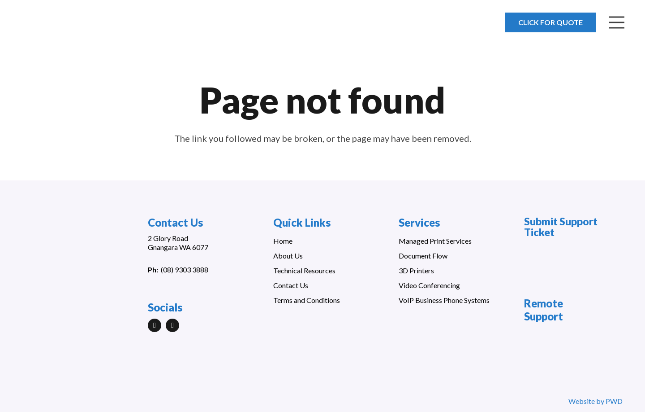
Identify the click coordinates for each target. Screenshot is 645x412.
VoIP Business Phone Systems (444, 300)
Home (282, 241)
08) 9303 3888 (185, 269)
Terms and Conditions (306, 300)
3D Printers (416, 270)
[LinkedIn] (154, 325)
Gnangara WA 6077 (178, 247)
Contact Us (290, 285)
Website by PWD (595, 401)
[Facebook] (172, 325)
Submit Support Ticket (561, 226)
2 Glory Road (168, 238)
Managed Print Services (435, 241)
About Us (288, 255)
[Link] (59, 27)
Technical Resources (304, 270)
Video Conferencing (429, 285)
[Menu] (617, 22)
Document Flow (423, 255)
